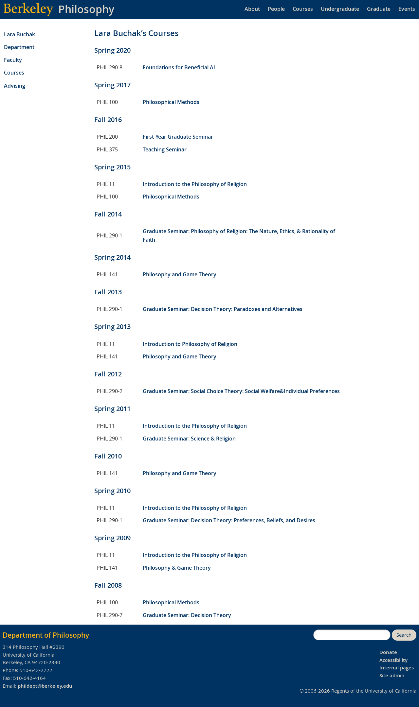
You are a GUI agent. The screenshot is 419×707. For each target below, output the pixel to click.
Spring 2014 (112, 257)
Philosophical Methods (171, 102)
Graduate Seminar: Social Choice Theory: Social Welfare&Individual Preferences (241, 391)
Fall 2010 (108, 456)
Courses (303, 8)
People (276, 8)
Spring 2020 (112, 50)
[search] (352, 635)
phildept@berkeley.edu (45, 686)
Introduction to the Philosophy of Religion (195, 184)
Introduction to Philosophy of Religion (190, 344)
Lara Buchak (19, 34)
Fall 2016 (108, 119)
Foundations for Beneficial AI (179, 67)
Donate (388, 652)
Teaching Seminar (165, 149)
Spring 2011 (112, 408)
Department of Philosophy (46, 635)
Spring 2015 (112, 167)
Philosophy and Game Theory (179, 274)
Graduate (379, 8)
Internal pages (396, 667)
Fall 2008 (108, 585)
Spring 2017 (112, 84)
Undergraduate (340, 8)
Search (403, 635)
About (252, 8)
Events (406, 8)
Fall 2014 (108, 214)
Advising (14, 85)
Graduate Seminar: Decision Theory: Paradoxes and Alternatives (222, 309)
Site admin (392, 675)
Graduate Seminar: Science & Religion (189, 438)
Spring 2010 (112, 490)
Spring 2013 (112, 326)
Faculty (13, 59)
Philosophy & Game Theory (177, 567)
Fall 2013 (108, 291)
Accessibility (393, 660)
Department (19, 47)
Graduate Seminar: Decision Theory (187, 615)
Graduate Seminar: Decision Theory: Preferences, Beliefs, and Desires (229, 520)
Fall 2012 (108, 374)
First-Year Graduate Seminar (178, 136)
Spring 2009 (112, 537)
